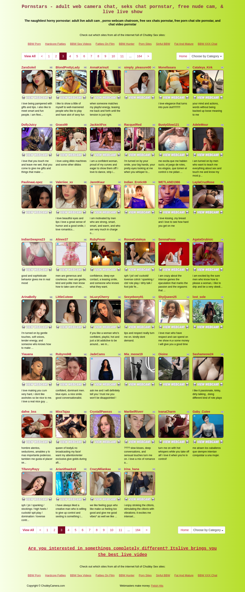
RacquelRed (133, 124)
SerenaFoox (167, 239)
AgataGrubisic (203, 239)
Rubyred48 (63, 354)
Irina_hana (131, 469)
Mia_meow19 (133, 354)
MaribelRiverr (133, 411)
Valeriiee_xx (64, 182)
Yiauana (27, 354)
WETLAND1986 (169, 182)
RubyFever (97, 239)
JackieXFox (98, 124)
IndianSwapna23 (33, 239)
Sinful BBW (163, 43)
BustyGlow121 (168, 124)
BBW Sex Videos (80, 43)
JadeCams (97, 354)
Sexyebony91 (133, 297)
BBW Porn (34, 43)
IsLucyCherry (99, 297)
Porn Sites (145, 43)
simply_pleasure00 (137, 67)
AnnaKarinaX (99, 67)
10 (113, 56)
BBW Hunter (126, 43)
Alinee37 (62, 239)
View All (30, 56)
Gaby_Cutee (201, 411)
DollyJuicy (29, 124)
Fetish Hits (157, 585)
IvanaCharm (167, 411)
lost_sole (199, 297)
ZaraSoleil (29, 67)
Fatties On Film (105, 43)
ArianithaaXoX (66, 469)
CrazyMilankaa (100, 469)
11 (122, 56)
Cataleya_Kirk (203, 67)
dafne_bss (29, 411)
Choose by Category (207, 56)
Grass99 (62, 124)
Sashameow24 (203, 354)
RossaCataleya (135, 239)
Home (183, 56)
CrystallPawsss (101, 411)
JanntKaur (97, 182)
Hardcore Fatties (55, 43)
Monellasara (167, 67)
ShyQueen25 (167, 297)
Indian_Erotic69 (135, 182)
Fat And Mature (184, 43)
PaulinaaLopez (32, 182)
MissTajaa (63, 411)
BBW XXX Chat (207, 43)
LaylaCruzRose (203, 182)
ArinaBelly (29, 297)
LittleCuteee (64, 297)
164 (139, 56)
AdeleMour (200, 124)
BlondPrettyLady (68, 67)
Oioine (163, 354)
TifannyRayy (30, 469)
